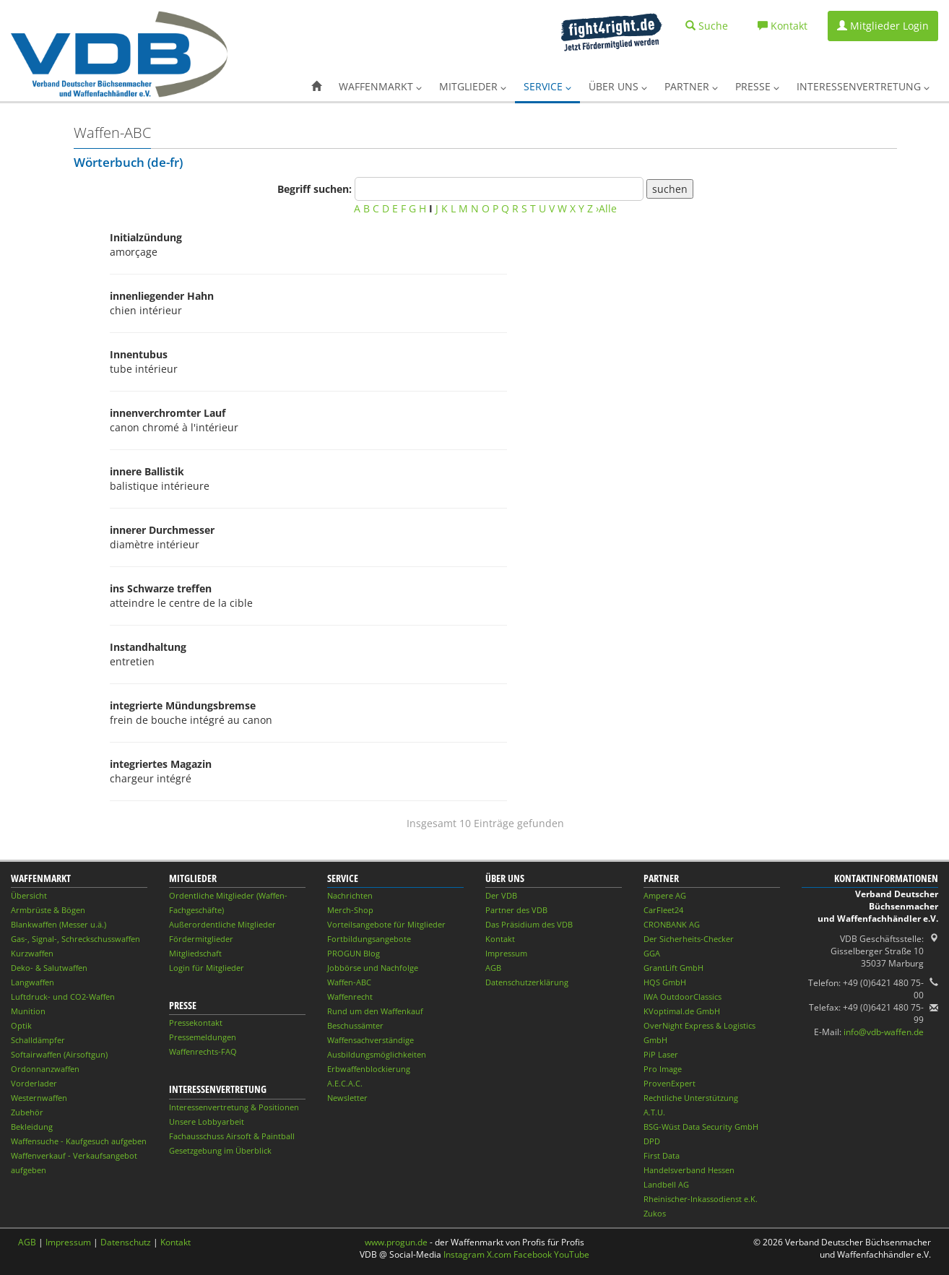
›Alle (606, 208)
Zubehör (27, 1112)
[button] (316, 86)
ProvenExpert (670, 1083)
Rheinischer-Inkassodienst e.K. (701, 1198)
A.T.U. (654, 1112)
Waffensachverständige (370, 1039)
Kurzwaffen (32, 953)
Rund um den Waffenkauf (375, 1011)
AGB (493, 967)
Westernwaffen (39, 1097)
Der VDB (501, 895)
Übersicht (29, 895)
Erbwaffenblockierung (368, 1068)
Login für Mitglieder (206, 967)
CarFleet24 (663, 909)
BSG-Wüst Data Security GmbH (701, 1126)
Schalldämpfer (38, 1039)
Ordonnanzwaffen (45, 1068)
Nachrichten (350, 895)
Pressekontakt (195, 1022)
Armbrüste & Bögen (48, 909)
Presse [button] (757, 86)
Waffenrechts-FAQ (203, 1051)
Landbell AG (666, 1184)
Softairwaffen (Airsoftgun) (59, 1054)
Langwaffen (32, 982)
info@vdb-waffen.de (884, 1032)
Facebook (533, 1254)
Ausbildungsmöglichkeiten (376, 1054)
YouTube (571, 1254)
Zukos (655, 1213)
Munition (28, 1011)
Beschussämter (355, 1025)
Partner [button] (691, 86)
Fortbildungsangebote (369, 938)
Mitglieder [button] (472, 86)
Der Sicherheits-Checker (689, 938)
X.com (499, 1254)
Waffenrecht (350, 996)
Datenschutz (125, 1242)
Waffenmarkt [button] (380, 86)
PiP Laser (661, 1054)
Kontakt (500, 938)
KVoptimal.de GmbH (682, 1011)
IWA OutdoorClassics (683, 996)
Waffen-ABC (349, 982)
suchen (670, 189)
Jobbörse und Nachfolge (372, 967)
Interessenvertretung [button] (863, 86)
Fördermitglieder (201, 938)
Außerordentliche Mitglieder (222, 924)
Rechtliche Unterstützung (691, 1097)
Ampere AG (665, 895)
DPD (652, 1141)
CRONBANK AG (672, 924)
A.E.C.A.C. (345, 1083)
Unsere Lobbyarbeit (206, 1121)
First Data (662, 1155)
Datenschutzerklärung (526, 982)
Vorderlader (34, 1083)
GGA (652, 953)
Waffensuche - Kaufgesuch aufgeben (79, 1141)
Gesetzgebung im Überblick (220, 1150)
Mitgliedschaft (195, 953)
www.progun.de (396, 1242)
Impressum (506, 953)
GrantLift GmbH (673, 967)
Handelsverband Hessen (689, 1169)
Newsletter (347, 1097)
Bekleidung (32, 1126)
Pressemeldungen (202, 1037)
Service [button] (547, 86)
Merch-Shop (350, 909)
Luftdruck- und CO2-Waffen (63, 996)
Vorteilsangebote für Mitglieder (386, 924)
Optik (21, 1025)
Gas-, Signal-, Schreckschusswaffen (75, 938)
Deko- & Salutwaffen (49, 967)
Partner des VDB (516, 909)
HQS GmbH (665, 982)
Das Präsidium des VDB (529, 924)
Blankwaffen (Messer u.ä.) (58, 924)
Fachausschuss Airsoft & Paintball (232, 1136)
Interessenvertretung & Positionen (234, 1107)
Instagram (464, 1254)
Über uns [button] (618, 86)
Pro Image (663, 1068)
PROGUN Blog (353, 953)
